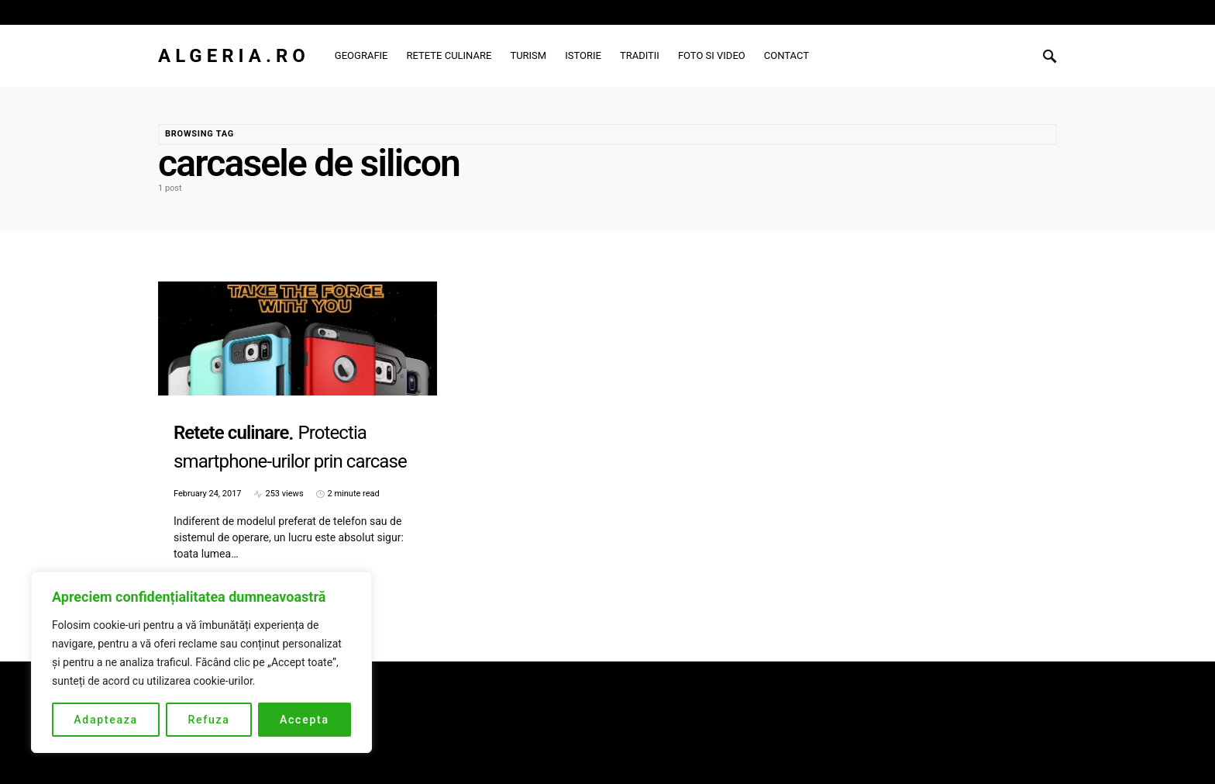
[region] (201, 662)
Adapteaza (106, 719)
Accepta (304, 719)
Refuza (208, 719)
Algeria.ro (234, 56)
